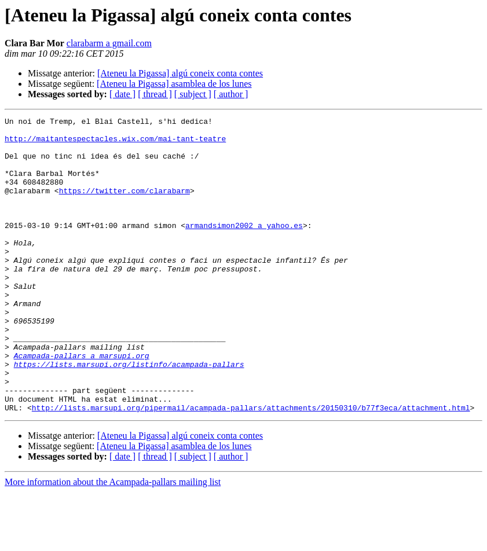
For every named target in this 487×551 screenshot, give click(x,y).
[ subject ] (192, 94)
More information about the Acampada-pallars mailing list (113, 541)
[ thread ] (155, 94)
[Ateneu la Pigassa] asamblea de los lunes (174, 84)
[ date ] (122, 94)
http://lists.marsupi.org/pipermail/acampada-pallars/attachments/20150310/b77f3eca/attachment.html (251, 466)
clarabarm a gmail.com (109, 43)
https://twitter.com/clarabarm (124, 206)
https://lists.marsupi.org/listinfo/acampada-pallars (129, 414)
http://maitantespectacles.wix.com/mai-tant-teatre (115, 143)
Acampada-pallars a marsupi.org (81, 404)
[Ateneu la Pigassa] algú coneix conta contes (180, 73)
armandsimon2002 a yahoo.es (244, 248)
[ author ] (231, 94)
